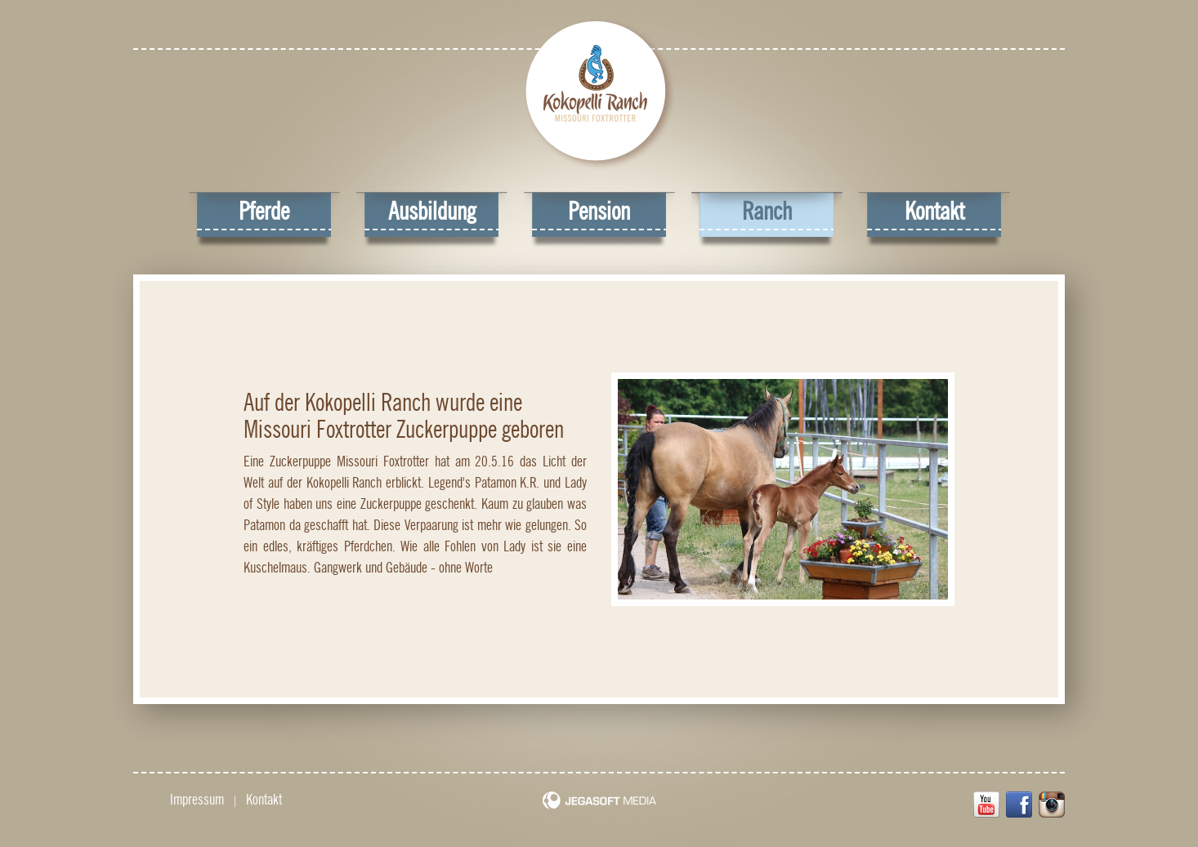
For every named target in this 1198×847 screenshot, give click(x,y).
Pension (599, 211)
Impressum (197, 800)
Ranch (767, 211)
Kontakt (934, 211)
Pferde (264, 211)
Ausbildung (432, 211)
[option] (782, 488)
